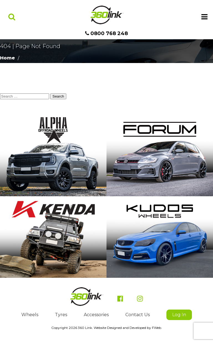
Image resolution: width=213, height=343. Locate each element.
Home (7, 58)
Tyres (61, 314)
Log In (179, 314)
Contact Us (137, 314)
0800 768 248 (106, 33)
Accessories (96, 314)
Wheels (29, 314)
